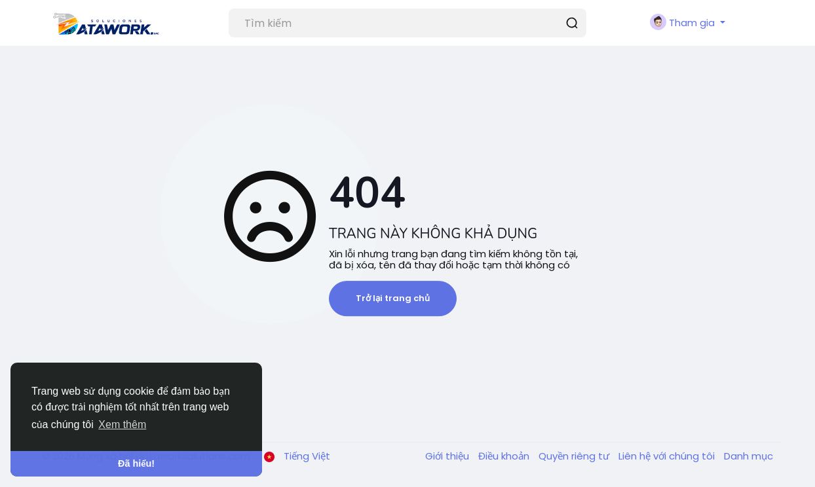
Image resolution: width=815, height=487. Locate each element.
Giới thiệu (448, 456)
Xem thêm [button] (122, 424)
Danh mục (748, 456)
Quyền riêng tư (575, 456)
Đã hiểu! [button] (136, 463)
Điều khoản (505, 456)
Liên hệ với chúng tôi (667, 456)
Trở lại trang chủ (393, 298)
